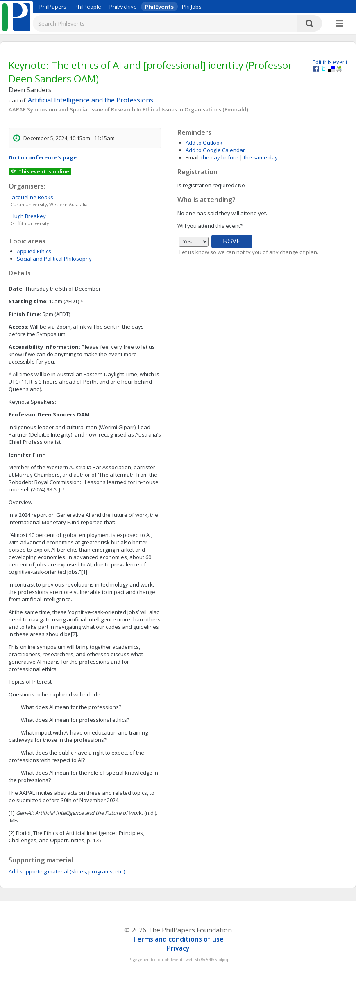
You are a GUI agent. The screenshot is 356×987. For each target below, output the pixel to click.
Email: (193, 157)
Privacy (178, 948)
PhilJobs (192, 6)
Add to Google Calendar (215, 150)
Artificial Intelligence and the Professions (90, 100)
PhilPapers (52, 6)
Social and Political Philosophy (54, 258)
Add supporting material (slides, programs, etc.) (67, 871)
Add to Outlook (204, 142)
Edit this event (330, 62)
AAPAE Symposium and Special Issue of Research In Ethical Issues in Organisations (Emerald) (128, 109)
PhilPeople (88, 6)
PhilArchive (123, 6)
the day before (219, 157)
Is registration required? (207, 185)
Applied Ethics (34, 251)
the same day (261, 157)
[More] (339, 24)
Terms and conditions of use (178, 939)
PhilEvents (159, 6)
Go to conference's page (43, 157)
